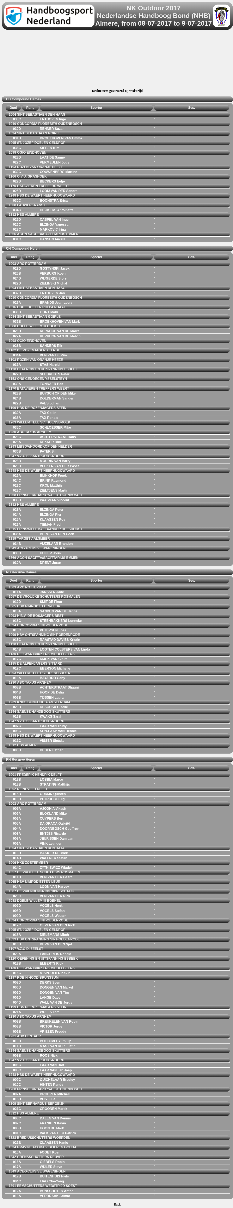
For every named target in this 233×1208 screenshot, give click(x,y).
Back (117, 1204)
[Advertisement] (117, 60)
